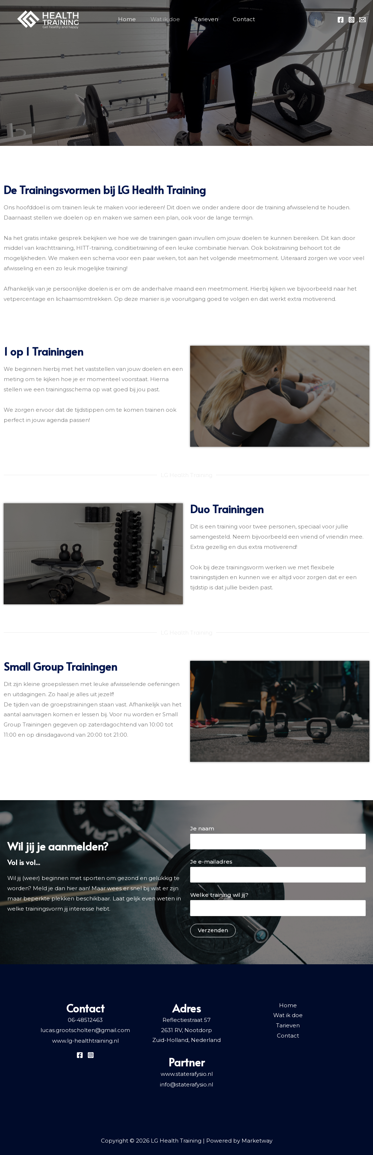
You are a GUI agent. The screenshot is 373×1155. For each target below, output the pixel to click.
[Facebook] (340, 19)
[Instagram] (351, 19)
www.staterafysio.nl (187, 1073)
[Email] (362, 19)
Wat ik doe (165, 19)
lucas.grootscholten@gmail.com (85, 1030)
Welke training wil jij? (278, 904)
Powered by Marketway (239, 1140)
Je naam (278, 837)
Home (127, 19)
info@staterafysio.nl (186, 1084)
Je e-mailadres (278, 871)
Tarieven (206, 19)
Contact (244, 19)
